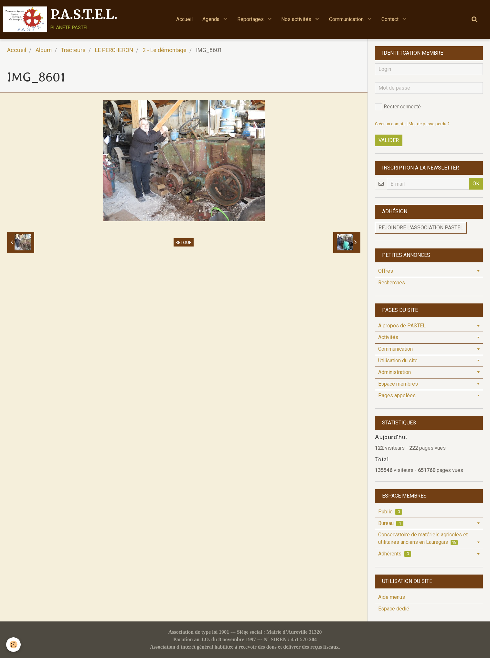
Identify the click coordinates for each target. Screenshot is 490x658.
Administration (394, 372)
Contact (391, 19)
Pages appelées (397, 395)
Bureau (390, 523)
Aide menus (391, 597)
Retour (184, 242)
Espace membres (398, 384)
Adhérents (394, 554)
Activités (388, 337)
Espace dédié (393, 609)
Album (44, 50)
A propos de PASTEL (402, 326)
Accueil (184, 19)
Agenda (211, 19)
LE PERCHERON (114, 50)
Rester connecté (398, 106)
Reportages (251, 19)
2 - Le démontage (164, 50)
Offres (385, 271)
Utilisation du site (398, 360)
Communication (347, 19)
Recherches (391, 283)
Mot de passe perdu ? (429, 123)
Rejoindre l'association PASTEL (420, 228)
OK (476, 184)
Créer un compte (390, 123)
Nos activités (297, 19)
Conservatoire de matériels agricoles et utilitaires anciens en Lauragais (423, 538)
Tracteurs (73, 50)
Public (390, 512)
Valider (388, 140)
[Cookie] (13, 644)
